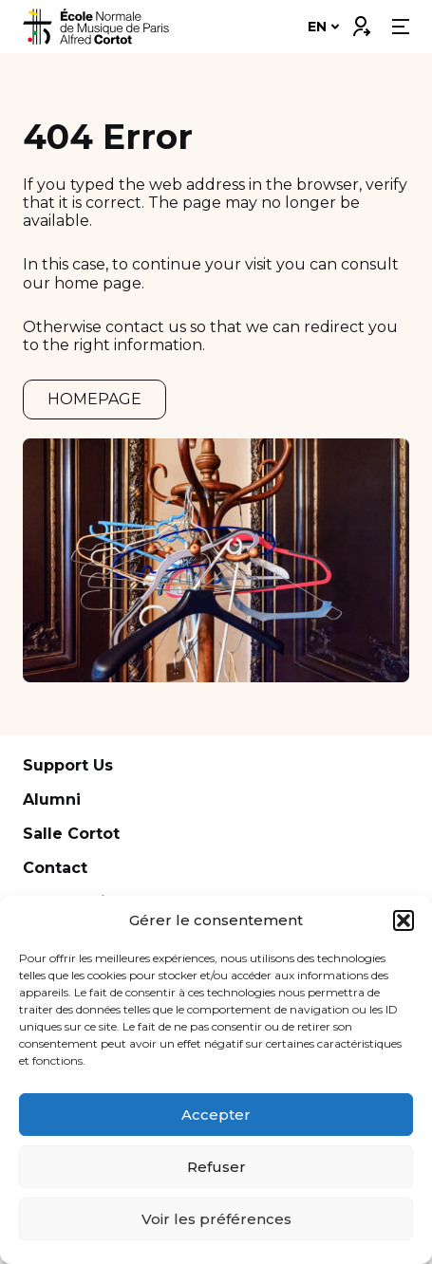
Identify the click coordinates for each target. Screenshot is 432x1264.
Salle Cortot (71, 834)
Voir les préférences (216, 1219)
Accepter (216, 1115)
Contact (55, 868)
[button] (403, 920)
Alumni (52, 799)
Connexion (361, 21)
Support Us (68, 765)
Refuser (216, 1167)
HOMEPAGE (94, 399)
